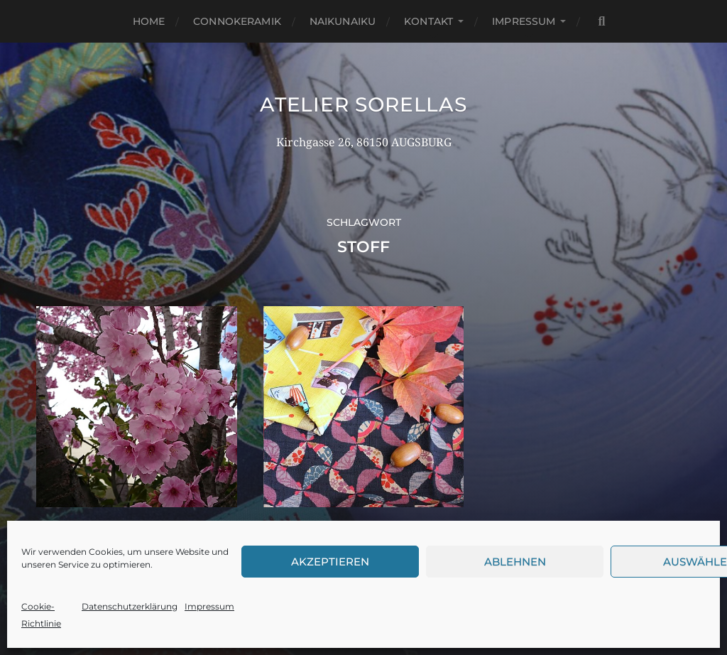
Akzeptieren (330, 561)
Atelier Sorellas (363, 104)
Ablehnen (515, 561)
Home (149, 21)
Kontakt (428, 21)
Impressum (209, 606)
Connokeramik (237, 21)
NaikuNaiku (343, 21)
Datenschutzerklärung (129, 606)
